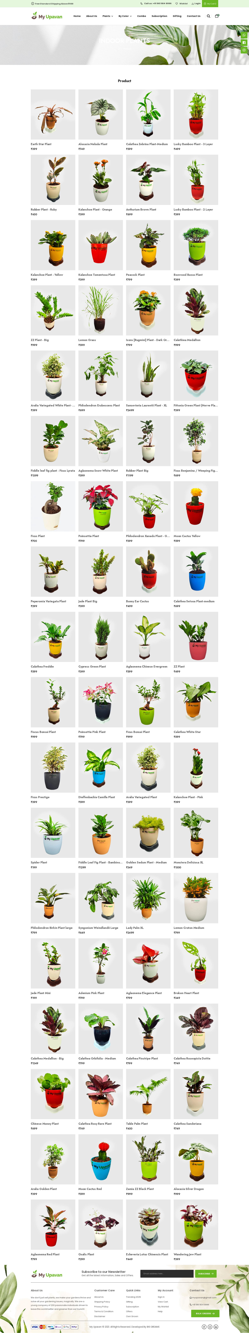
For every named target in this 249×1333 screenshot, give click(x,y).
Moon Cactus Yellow (187, 536)
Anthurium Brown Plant (141, 210)
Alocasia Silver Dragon (189, 1189)
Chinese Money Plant (45, 1124)
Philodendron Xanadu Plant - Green (149, 536)
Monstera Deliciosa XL (188, 862)
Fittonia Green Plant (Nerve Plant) (196, 405)
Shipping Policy (102, 1301)
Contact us (193, 16)
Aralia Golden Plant (44, 1189)
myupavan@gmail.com (204, 1297)
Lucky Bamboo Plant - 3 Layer (193, 144)
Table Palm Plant (137, 1124)
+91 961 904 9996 (200, 1304)
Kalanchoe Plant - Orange (95, 210)
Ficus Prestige (40, 797)
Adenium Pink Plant (91, 993)
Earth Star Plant (41, 144)
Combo (141, 16)
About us (91, 16)
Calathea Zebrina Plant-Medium (147, 144)
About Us (99, 1296)
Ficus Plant (38, 536)
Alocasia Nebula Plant (92, 144)
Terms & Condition (103, 1311)
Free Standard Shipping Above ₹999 (52, 3)
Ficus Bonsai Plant (138, 732)
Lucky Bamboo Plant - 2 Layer (193, 210)
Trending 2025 (133, 1296)
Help (160, 1311)
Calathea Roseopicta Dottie (192, 1058)
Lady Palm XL (135, 928)
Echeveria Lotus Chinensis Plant (147, 1254)
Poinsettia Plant (88, 536)
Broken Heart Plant (186, 993)
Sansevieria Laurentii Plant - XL (146, 405)
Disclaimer (99, 1316)
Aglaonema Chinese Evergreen (146, 667)
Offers (129, 1311)
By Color (124, 16)
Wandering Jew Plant (187, 1254)
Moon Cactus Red (90, 1189)
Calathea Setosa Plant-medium (194, 601)
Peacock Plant (135, 275)
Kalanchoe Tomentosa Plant (96, 275)
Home (77, 16)
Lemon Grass (87, 340)
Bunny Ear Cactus (137, 601)
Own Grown (132, 1316)
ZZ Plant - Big (40, 340)
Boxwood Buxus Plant (188, 275)
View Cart (163, 1301)
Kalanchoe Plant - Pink (188, 797)
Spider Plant (39, 862)
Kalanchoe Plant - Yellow (47, 275)
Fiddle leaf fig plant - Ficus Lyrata (53, 471)
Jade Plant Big (87, 601)
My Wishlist (163, 1306)
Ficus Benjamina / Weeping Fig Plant (198, 471)
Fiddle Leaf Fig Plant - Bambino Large (103, 862)
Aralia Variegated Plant (141, 797)
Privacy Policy (101, 1306)
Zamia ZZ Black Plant (140, 1189)
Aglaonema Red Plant (45, 1254)
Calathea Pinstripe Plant (142, 1058)
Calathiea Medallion (187, 340)
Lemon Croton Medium (189, 928)
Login (196, 3)
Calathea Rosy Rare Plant (95, 1124)
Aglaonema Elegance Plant (144, 993)
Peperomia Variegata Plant (48, 601)
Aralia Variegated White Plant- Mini (54, 405)
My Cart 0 (210, 3)
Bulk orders (203, 1313)
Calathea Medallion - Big (47, 1058)
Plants (106, 16)
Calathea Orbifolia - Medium (97, 1058)
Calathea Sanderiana (187, 1124)
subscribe (206, 1273)
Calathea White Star (187, 732)
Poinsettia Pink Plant (92, 732)
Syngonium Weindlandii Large (98, 928)
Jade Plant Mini (40, 993)
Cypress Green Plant (92, 667)
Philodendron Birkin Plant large (51, 928)
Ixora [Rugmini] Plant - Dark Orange (149, 340)
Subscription (159, 16)
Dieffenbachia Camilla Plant (96, 797)
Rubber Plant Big (137, 471)
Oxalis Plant (86, 1254)
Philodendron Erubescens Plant (99, 405)
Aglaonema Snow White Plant (98, 471)
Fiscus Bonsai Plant (43, 732)
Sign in (161, 1296)
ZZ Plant (179, 667)
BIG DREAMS (153, 1326)
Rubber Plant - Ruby (44, 210)
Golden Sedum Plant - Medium (146, 862)
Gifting (177, 16)
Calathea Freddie (42, 667)
